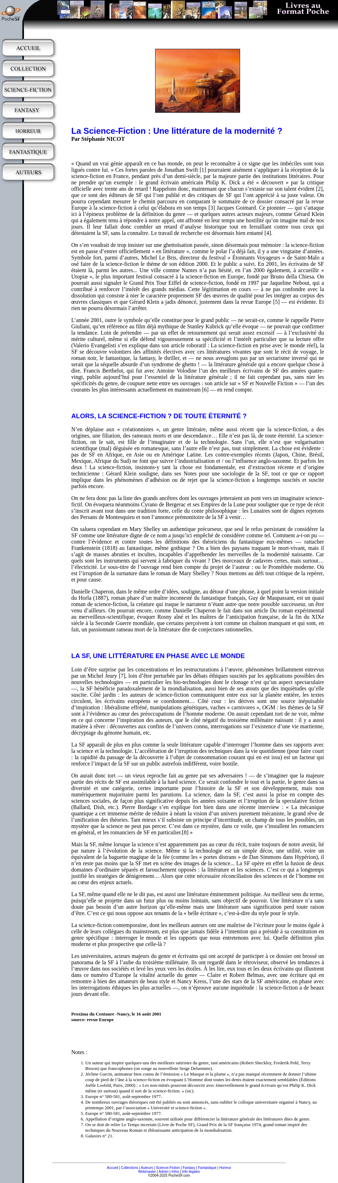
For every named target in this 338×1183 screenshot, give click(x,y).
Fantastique (207, 1168)
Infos (175, 1172)
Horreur (225, 1168)
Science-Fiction (168, 1168)
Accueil (112, 1168)
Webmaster (147, 1172)
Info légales (191, 1172)
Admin (163, 1172)
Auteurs (147, 1168)
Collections (129, 1168)
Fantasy (189, 1168)
